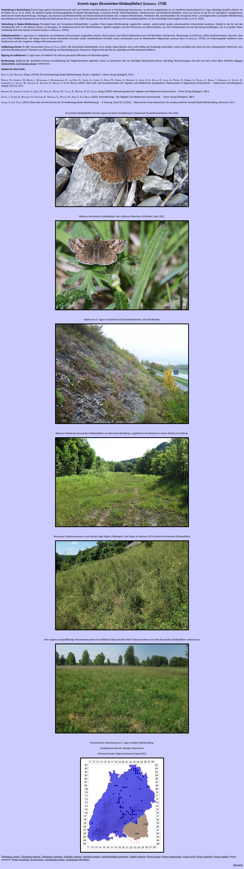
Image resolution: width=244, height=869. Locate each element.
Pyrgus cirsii (189, 856)
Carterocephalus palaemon (114, 856)
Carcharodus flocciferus (77, 859)
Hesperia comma (91, 856)
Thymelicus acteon (10, 856)
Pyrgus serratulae (20, 859)
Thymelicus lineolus (30, 856)
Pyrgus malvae (221, 856)
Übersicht (238, 865)
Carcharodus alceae (55, 859)
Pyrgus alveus (153, 856)
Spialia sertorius (138, 856)
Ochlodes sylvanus (73, 856)
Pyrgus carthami (204, 856)
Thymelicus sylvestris (52, 856)
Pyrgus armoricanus (172, 856)
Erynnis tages (37, 859)
